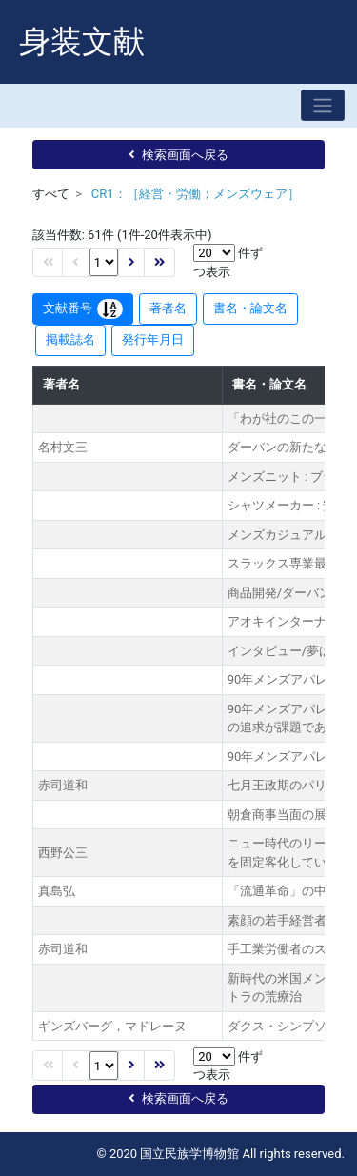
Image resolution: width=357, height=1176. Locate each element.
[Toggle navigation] (323, 105)
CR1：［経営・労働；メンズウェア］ (195, 194)
